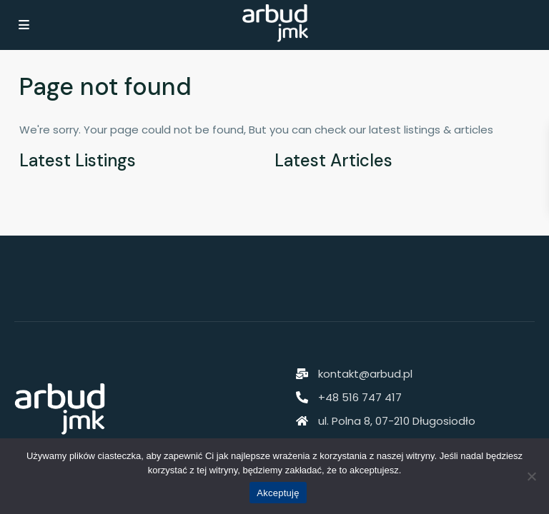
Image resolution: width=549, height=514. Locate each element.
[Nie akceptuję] (531, 476)
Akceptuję (278, 493)
